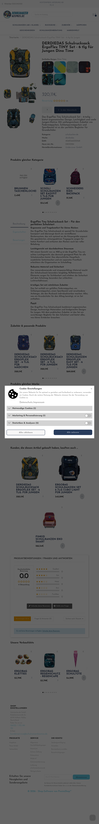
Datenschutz (25, 402)
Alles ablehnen (26, 432)
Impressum (38, 402)
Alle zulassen (73, 432)
